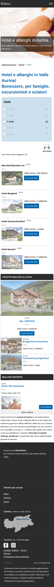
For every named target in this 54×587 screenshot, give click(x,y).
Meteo (6, 494)
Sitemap (7, 553)
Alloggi (6, 502)
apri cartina (47, 151)
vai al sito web (31, 178)
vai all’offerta (46, 407)
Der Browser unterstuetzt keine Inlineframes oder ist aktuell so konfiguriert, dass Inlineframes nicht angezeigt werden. (25, 477)
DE (51, 4)
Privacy (23, 550)
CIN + (4, 169)
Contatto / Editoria (11, 550)
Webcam (7, 498)
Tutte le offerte (27, 412)
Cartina (7, 511)
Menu (7, 3)
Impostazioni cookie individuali (16, 557)
